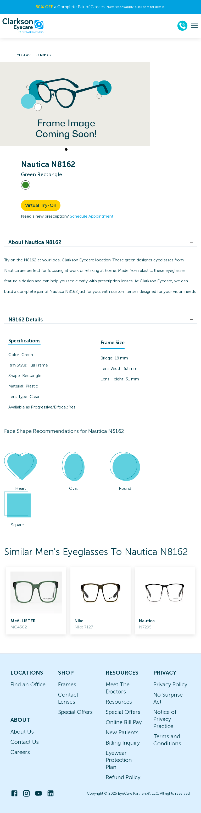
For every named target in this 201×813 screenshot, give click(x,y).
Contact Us (24, 742)
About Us (22, 731)
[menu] (194, 25)
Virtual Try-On (40, 205)
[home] (23, 26)
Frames (67, 684)
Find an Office (28, 684)
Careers (20, 752)
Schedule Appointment (91, 216)
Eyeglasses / (27, 55)
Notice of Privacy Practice (165, 719)
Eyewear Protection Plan (119, 760)
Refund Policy (123, 777)
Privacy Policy (170, 684)
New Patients (122, 732)
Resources (119, 701)
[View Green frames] (25, 185)
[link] (36, 600)
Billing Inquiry (123, 742)
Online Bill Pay (124, 722)
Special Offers (75, 712)
